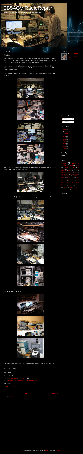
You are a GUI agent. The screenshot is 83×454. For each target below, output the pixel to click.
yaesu (69, 170)
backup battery (73, 179)
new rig (77, 185)
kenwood (72, 167)
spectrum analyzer (65, 189)
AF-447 (63, 175)
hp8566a (75, 184)
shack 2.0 (70, 169)
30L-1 (71, 174)
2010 (64, 144)
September (68, 131)
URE (73, 177)
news (22, 380)
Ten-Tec (68, 177)
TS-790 (66, 167)
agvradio (10, 380)
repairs (26, 380)
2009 (64, 146)
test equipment (33, 380)
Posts (64, 118)
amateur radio (17, 380)
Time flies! (67, 133)
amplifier (63, 172)
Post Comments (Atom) (17, 397)
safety (76, 187)
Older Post (54, 393)
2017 (64, 129)
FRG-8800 (75, 175)
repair (63, 163)
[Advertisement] (68, 87)
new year (65, 187)
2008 (64, 148)
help (72, 182)
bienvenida (63, 180)
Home (26, 393)
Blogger (58, 450)
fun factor (70, 172)
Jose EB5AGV (74, 53)
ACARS (76, 174)
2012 (64, 139)
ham (71, 165)
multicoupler (71, 185)
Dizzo (46, 450)
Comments (66, 121)
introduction (63, 185)
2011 (64, 141)
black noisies (71, 180)
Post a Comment (10, 386)
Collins (68, 175)
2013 (64, 137)
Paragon (63, 177)
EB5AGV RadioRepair (27, 8)
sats (76, 172)
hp (69, 184)
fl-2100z (67, 182)
